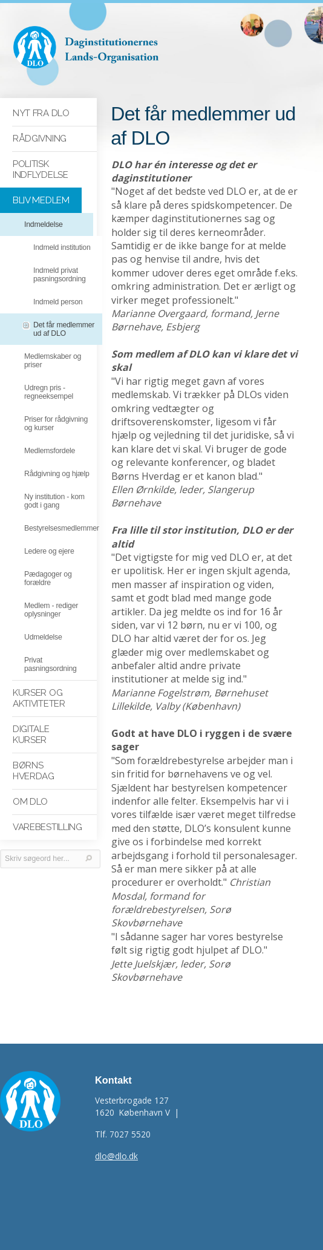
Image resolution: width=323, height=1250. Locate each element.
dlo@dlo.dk (116, 1156)
